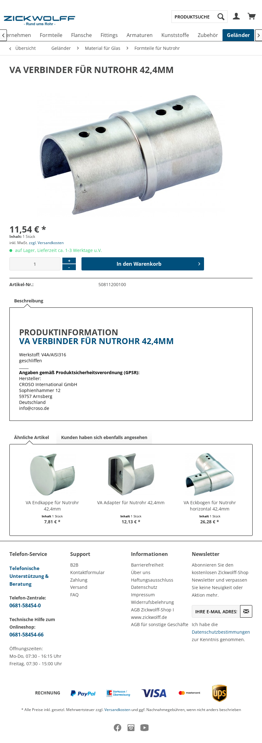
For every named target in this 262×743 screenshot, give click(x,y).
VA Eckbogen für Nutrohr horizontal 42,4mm (210, 506)
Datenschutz (144, 587)
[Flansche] (81, 35)
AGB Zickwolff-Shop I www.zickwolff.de (152, 613)
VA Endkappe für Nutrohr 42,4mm (52, 506)
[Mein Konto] (236, 16)
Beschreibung (28, 301)
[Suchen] (221, 16)
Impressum (143, 595)
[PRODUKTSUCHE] (199, 16)
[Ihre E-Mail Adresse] (216, 611)
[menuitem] (199, 16)
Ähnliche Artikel (31, 437)
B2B (74, 565)
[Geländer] (238, 35)
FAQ (74, 595)
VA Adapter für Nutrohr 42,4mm (131, 502)
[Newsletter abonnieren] (246, 611)
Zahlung (78, 580)
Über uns (140, 572)
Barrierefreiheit (147, 565)
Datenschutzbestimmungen (221, 632)
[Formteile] (51, 35)
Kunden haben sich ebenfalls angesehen (104, 437)
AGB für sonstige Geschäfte (159, 624)
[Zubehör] (208, 35)
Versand (78, 587)
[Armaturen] (139, 35)
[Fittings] (109, 35)
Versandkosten (117, 709)
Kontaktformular (87, 572)
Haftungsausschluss (152, 580)
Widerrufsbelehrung (152, 602)
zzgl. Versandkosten (46, 242)
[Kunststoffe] (175, 35)
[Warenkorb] (252, 16)
